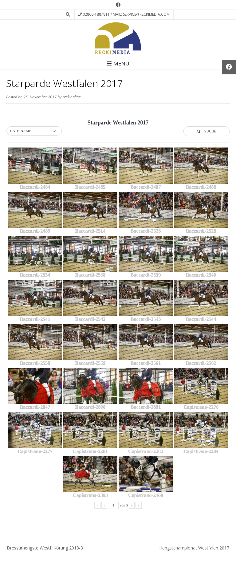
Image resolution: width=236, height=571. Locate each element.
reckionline (71, 97)
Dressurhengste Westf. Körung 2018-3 (45, 548)
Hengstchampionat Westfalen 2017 (194, 548)
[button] (34, 131)
